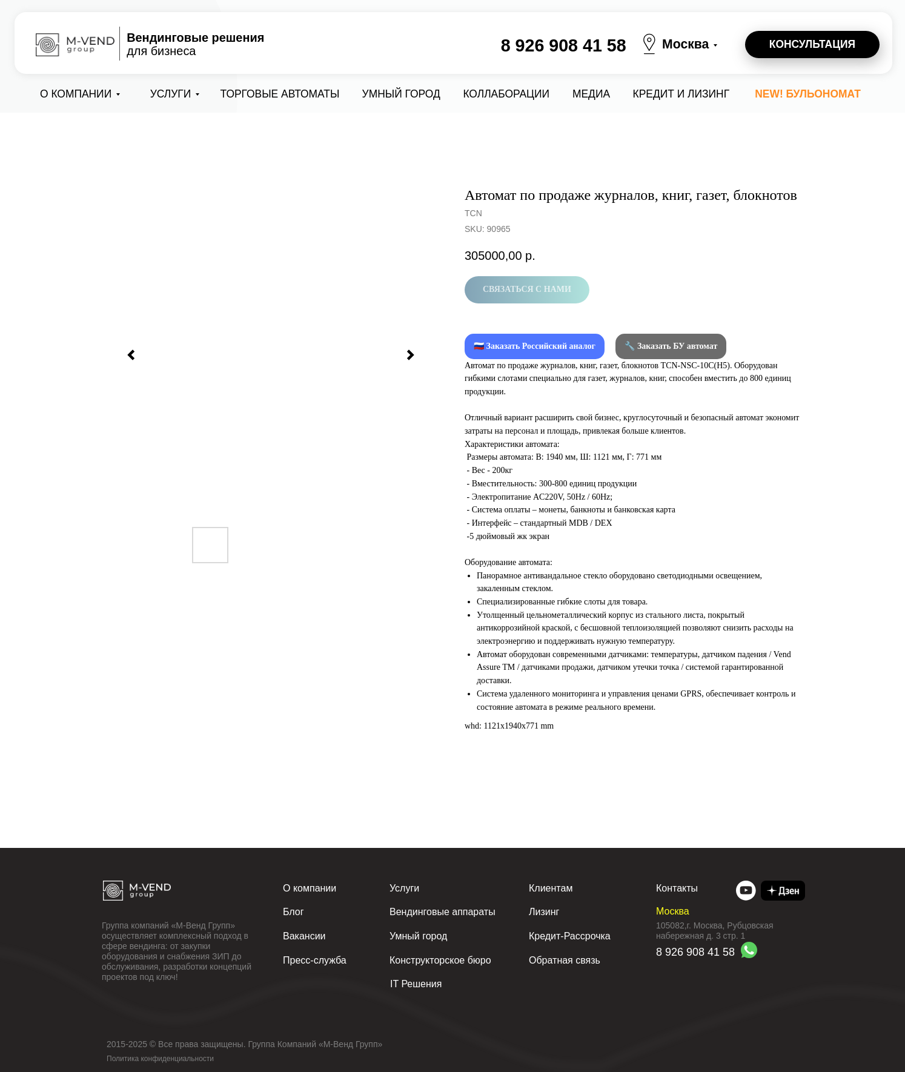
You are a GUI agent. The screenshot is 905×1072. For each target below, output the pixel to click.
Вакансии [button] (304, 936)
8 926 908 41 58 (563, 45)
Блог (293, 912)
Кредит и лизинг (681, 94)
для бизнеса (195, 44)
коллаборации (506, 94)
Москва (685, 44)
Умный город (401, 94)
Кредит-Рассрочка (570, 936)
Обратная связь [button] (564, 960)
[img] (746, 891)
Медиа (591, 94)
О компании (75, 94)
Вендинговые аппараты (443, 912)
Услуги (170, 94)
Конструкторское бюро (440, 960)
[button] (812, 44)
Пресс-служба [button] (314, 960)
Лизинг (544, 912)
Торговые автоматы (280, 94)
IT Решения (416, 984)
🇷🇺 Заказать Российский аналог (534, 346)
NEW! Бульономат (808, 94)
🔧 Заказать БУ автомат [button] (671, 346)
